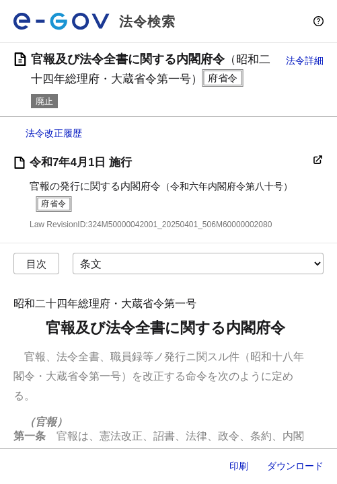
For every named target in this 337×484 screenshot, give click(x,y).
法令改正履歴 (54, 133)
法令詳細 (305, 60)
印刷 (238, 465)
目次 (36, 264)
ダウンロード (295, 465)
